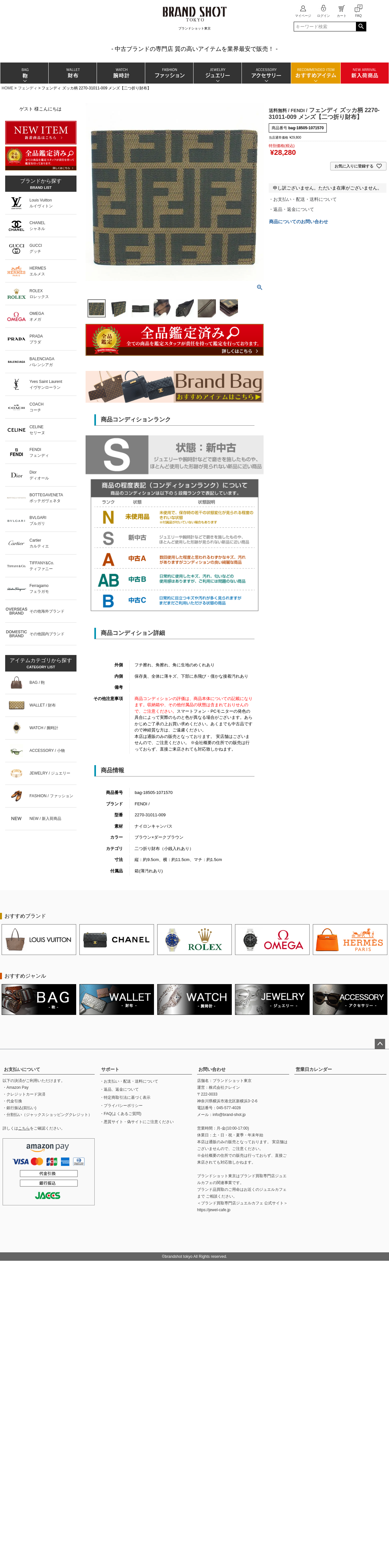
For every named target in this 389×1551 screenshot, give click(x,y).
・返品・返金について (291, 209)
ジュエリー (217, 73)
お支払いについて (22, 1069)
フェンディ (27, 88)
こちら (24, 1128)
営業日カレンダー (314, 1069)
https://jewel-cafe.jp (213, 1210)
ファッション (169, 73)
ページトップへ (380, 1044)
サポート (110, 1069)
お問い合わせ (212, 1069)
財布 (72, 73)
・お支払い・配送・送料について (303, 199)
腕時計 (121, 73)
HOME (7, 88)
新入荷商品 (364, 73)
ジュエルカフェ (273, 1189)
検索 (361, 26)
